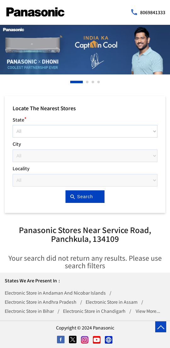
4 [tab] (98, 82)
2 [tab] (87, 82)
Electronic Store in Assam (112, 301)
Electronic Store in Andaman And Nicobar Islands (55, 292)
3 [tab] (93, 82)
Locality (21, 168)
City (17, 143)
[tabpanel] (85, 49)
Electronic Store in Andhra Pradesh (40, 301)
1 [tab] (71, 82)
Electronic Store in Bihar (29, 310)
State (19, 119)
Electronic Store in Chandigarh (94, 310)
